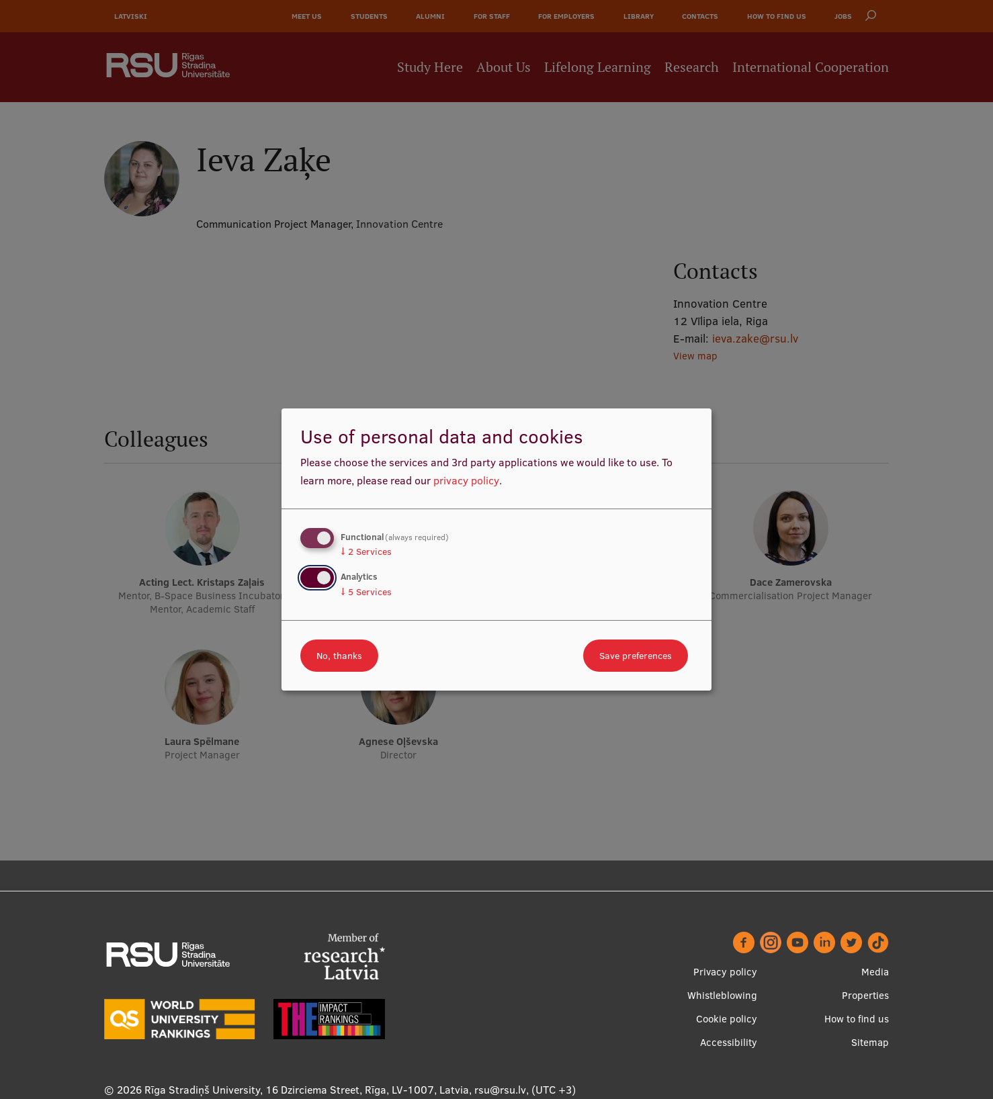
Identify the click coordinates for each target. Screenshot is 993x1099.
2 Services (366, 551)
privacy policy (466, 480)
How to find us (856, 1019)
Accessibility (728, 1042)
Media (875, 972)
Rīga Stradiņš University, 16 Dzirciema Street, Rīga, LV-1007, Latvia (306, 1089)
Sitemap (870, 1042)
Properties (865, 995)
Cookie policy (726, 1019)
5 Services (366, 592)
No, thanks (339, 655)
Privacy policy (725, 972)
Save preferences (635, 655)
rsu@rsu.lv (500, 1089)
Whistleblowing (722, 995)
